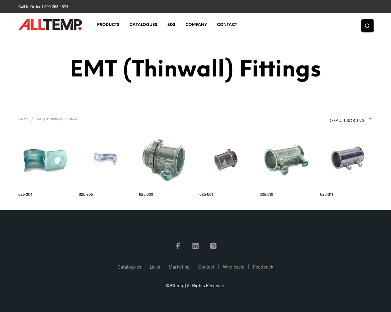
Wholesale (233, 266)
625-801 (206, 194)
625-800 (146, 194)
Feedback (263, 266)
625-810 (266, 194)
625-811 (326, 194)
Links (155, 266)
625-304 (25, 194)
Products (108, 25)
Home (23, 119)
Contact (227, 25)
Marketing (179, 266)
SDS (171, 25)
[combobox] (338, 119)
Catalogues (143, 25)
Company (196, 25)
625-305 (86, 194)
